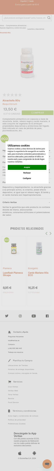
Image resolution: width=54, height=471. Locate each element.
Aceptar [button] (27, 167)
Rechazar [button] (27, 173)
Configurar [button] (27, 178)
